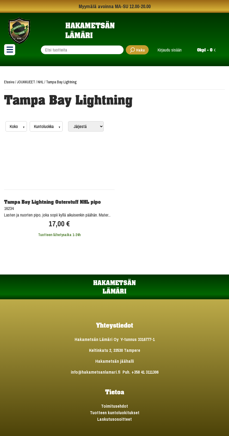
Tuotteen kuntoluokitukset (114, 413)
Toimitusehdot (114, 406)
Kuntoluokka (44, 126)
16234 (9, 208)
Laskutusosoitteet (114, 419)
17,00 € (59, 224)
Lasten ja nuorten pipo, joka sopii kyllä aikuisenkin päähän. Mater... (57, 215)
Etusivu (9, 82)
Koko (14, 126)
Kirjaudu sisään (170, 50)
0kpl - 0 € (206, 49)
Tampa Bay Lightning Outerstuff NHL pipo (52, 202)
